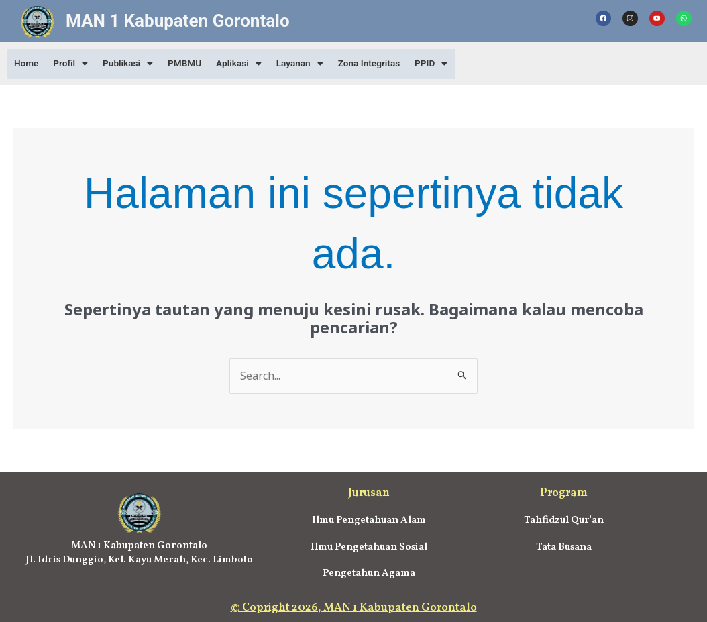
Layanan (312, 63)
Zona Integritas (384, 63)
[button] (74, 64)
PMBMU (192, 63)
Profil (74, 63)
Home (27, 63)
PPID (449, 63)
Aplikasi (249, 63)
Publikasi (133, 63)
